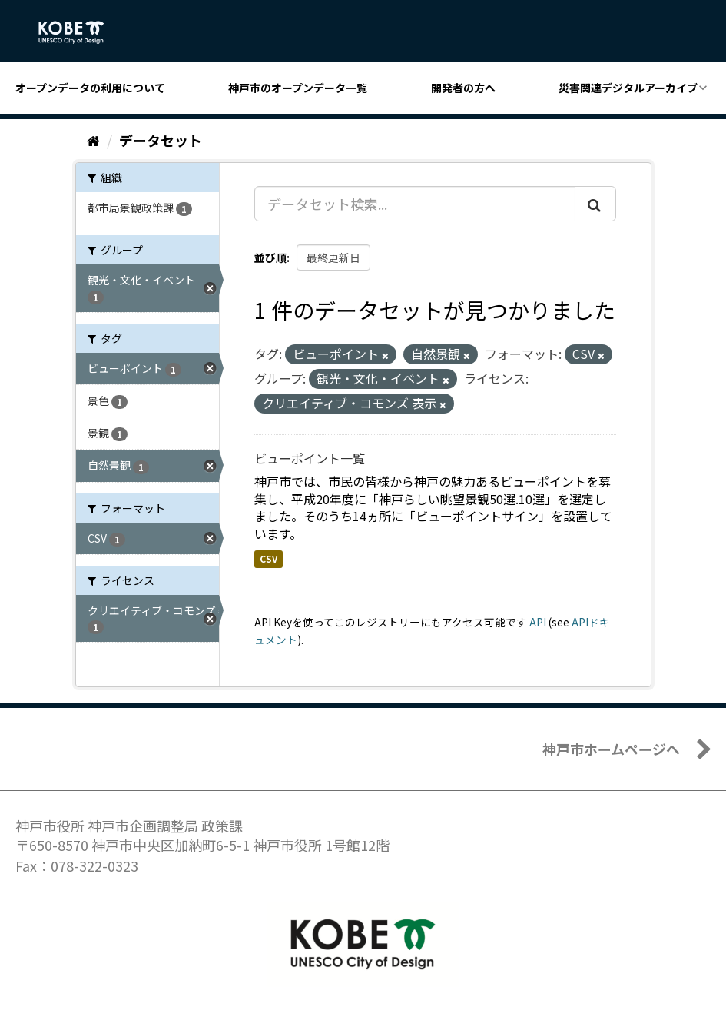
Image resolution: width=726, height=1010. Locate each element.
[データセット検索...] (414, 203)
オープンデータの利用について (90, 87)
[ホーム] (93, 140)
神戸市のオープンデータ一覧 (297, 87)
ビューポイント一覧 (309, 458)
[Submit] (595, 203)
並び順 (270, 257)
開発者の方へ (463, 87)
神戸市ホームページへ (611, 749)
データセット (160, 140)
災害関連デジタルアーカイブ (628, 87)
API (537, 622)
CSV (268, 558)
